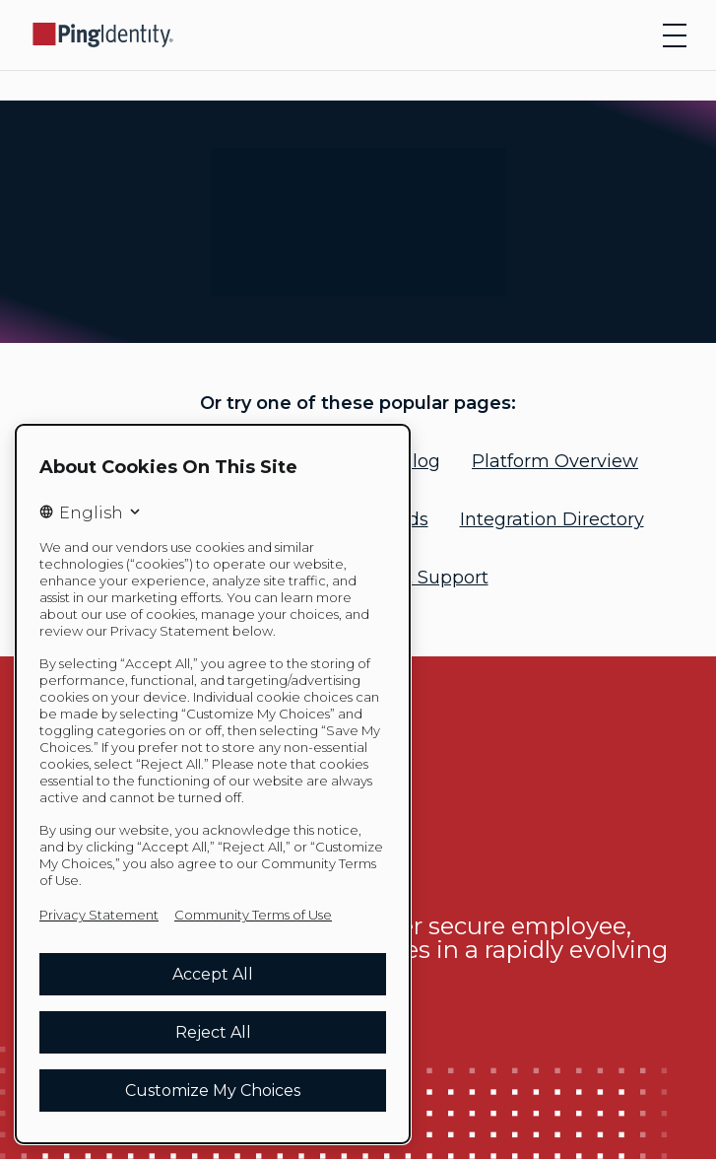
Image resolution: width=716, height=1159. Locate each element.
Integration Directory (552, 519)
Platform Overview (555, 461)
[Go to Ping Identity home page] (103, 35)
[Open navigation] (674, 35)
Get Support (434, 577)
